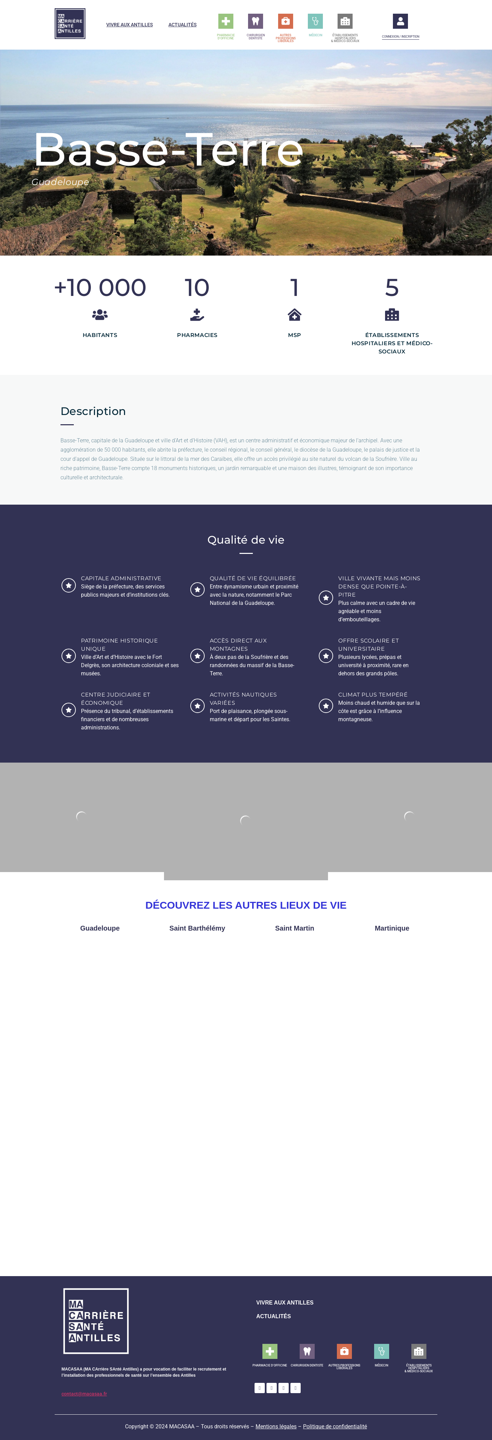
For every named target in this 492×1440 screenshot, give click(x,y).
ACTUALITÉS (273, 1316)
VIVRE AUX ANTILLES (285, 1303)
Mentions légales (276, 1426)
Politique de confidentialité (335, 1426)
